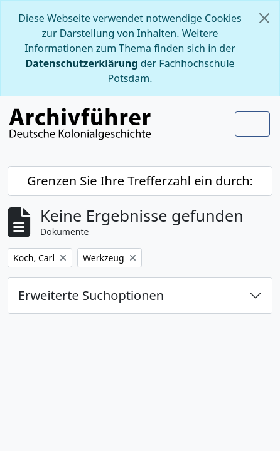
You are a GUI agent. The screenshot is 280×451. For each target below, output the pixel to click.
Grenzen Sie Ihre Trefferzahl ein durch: (140, 180)
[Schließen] (264, 18)
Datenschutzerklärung (81, 63)
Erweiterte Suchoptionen (91, 295)
